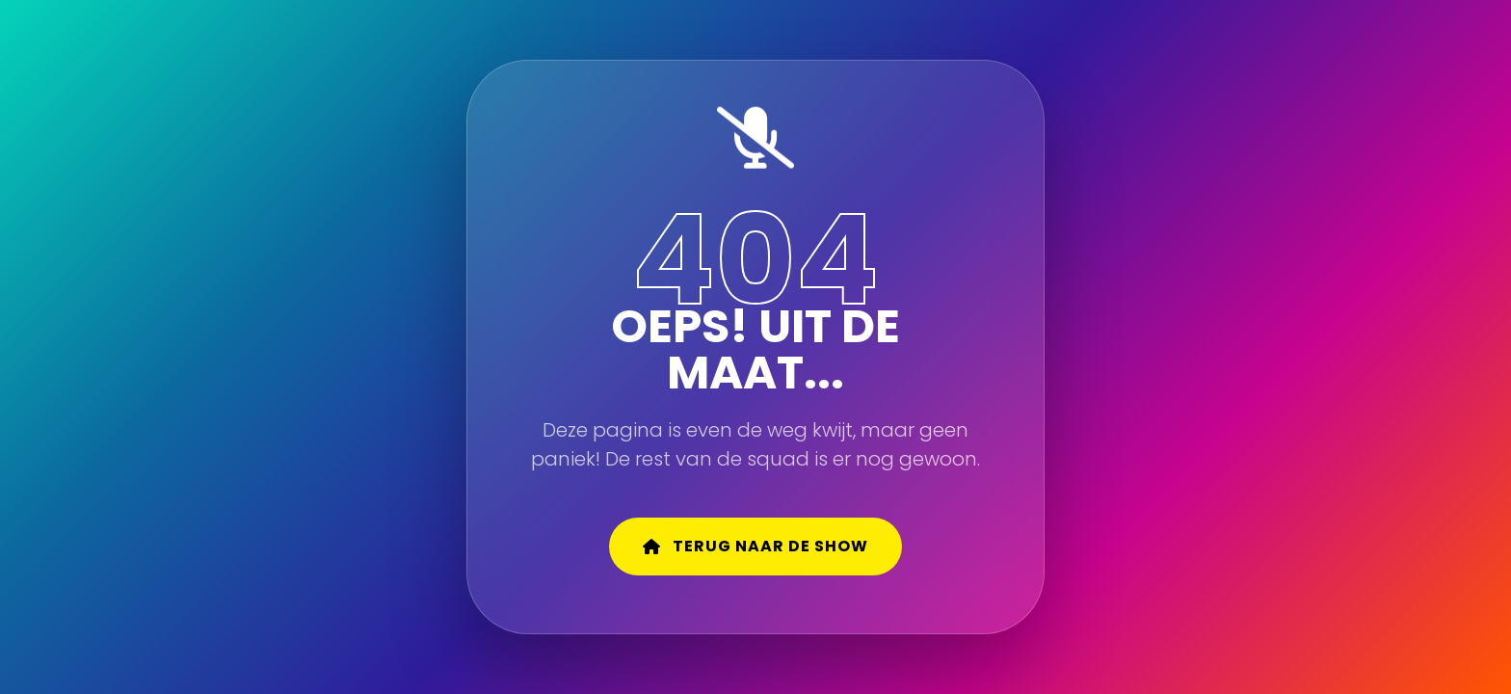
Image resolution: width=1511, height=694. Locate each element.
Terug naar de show (755, 546)
